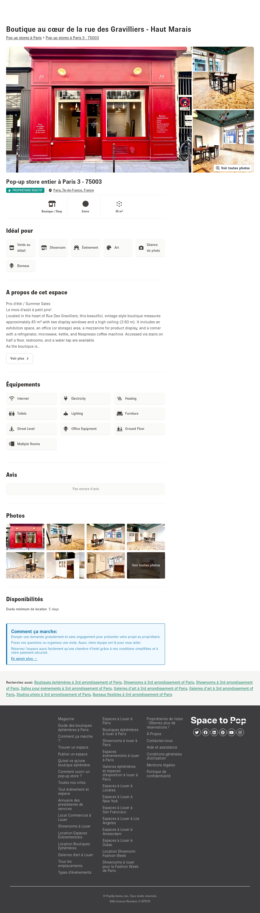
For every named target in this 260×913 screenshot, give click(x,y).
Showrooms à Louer (74, 826)
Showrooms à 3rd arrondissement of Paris (159, 682)
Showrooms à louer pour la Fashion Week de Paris (121, 866)
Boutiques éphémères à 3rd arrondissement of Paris (78, 682)
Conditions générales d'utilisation (164, 756)
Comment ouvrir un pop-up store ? (74, 773)
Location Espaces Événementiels (72, 835)
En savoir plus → (24, 658)
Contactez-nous (160, 740)
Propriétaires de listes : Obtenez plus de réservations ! (165, 723)
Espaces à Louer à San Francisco (118, 809)
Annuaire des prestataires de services (70, 804)
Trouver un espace (73, 747)
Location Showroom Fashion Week (119, 853)
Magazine (66, 719)
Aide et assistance (162, 747)
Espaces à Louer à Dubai (118, 842)
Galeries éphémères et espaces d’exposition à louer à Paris (120, 772)
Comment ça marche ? (75, 738)
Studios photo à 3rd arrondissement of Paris (54, 694)
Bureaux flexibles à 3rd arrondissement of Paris (132, 694)
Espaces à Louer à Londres (118, 788)
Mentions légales (161, 765)
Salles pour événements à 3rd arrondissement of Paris (66, 688)
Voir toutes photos (233, 168)
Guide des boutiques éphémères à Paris (75, 727)
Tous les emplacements (70, 863)
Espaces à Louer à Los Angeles (121, 820)
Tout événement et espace (73, 791)
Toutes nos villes (72, 782)
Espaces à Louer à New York (118, 798)
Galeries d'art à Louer (75, 855)
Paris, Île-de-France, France (73, 190)
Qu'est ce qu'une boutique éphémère (74, 762)
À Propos (154, 734)
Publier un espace (73, 754)
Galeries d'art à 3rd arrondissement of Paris (150, 688)
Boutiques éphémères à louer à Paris (120, 732)
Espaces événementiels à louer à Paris (121, 755)
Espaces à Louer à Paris (118, 721)
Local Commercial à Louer (74, 817)
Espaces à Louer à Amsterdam (118, 831)
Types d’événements (74, 872)
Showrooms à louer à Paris (120, 742)
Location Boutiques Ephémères (74, 846)
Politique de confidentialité (159, 773)
